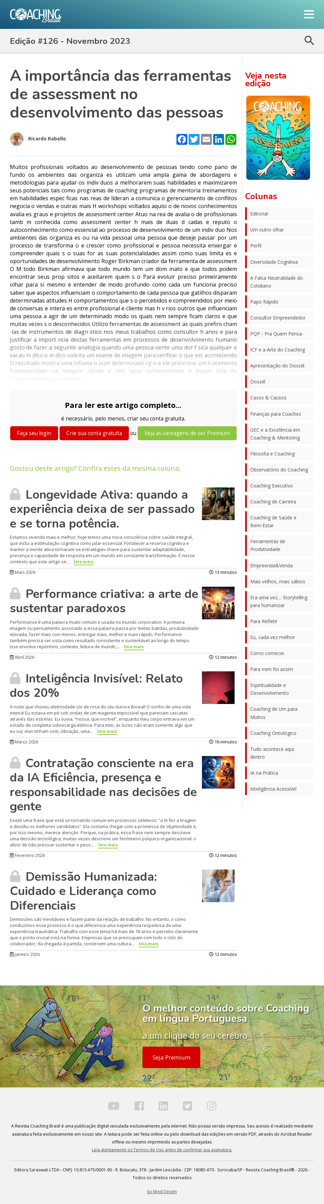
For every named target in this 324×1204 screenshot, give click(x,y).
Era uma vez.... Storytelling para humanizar (278, 601)
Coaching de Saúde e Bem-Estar (273, 521)
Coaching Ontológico (273, 733)
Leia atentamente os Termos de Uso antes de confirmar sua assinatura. (162, 1150)
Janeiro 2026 (25, 954)
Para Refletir (263, 621)
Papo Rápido (264, 301)
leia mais (83, 561)
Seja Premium (171, 1057)
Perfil (255, 245)
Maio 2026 (22, 572)
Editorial (259, 213)
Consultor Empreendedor (278, 317)
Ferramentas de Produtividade (267, 545)
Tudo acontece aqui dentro (272, 753)
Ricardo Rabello (38, 139)
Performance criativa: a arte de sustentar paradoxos (104, 601)
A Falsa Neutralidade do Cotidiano (276, 282)
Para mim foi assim (271, 669)
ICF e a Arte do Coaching (277, 349)
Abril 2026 (22, 657)
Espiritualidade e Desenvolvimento (269, 689)
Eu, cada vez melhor (272, 637)
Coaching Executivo (271, 485)
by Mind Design (162, 1191)
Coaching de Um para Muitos (273, 713)
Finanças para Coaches (275, 414)
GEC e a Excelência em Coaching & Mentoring (275, 434)
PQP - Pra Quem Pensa (276, 333)
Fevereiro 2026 (27, 855)
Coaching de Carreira (273, 501)
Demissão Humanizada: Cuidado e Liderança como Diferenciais (83, 891)
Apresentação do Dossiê (277, 365)
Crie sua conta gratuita (94, 433)
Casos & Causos (268, 397)
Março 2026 (24, 742)
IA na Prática (264, 773)
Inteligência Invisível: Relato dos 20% (96, 685)
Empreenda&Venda (271, 565)
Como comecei (267, 653)
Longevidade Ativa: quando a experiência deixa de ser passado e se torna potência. (102, 509)
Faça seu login (34, 433)
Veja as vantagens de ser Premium (187, 433)
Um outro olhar (267, 229)
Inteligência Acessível (273, 789)
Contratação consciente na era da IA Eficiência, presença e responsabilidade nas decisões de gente (103, 785)
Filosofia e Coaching (272, 453)
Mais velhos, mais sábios (277, 581)
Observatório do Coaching (279, 469)
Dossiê (258, 381)
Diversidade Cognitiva (274, 262)
